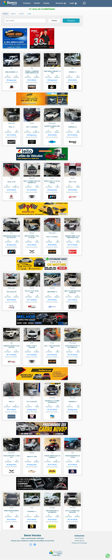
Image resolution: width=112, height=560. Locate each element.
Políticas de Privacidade (79, 543)
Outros (21, 14)
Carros (5, 14)
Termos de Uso (79, 540)
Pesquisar (71, 21)
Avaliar (46, 3)
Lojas (29, 14)
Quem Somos (79, 538)
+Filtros (54, 21)
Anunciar (61, 3)
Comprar (27, 3)
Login (73, 3)
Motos (13, 14)
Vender (37, 3)
